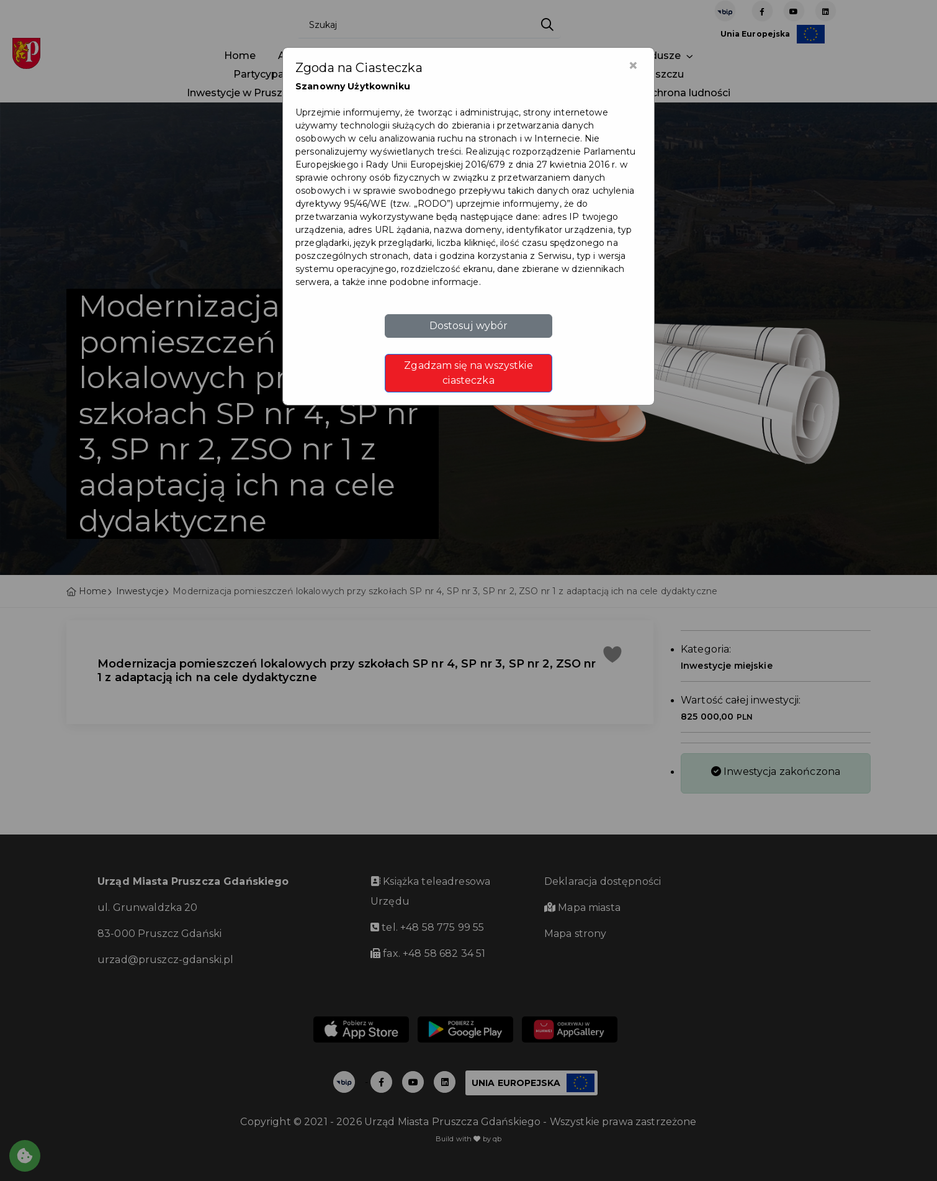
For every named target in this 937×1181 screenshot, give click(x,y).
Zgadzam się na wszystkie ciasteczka (468, 373)
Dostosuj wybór (468, 326)
